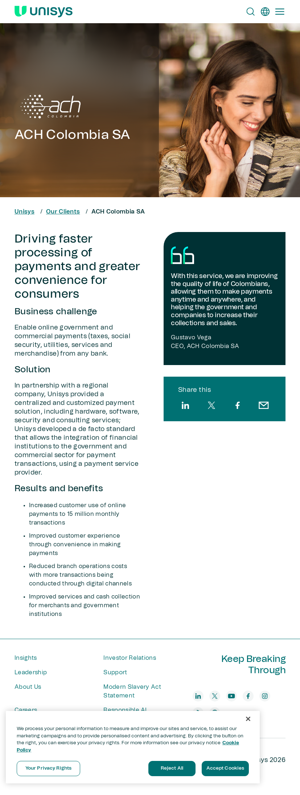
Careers (26, 710)
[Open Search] (250, 11)
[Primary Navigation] (279, 11)
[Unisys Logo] (44, 11)
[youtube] (231, 696)
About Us (28, 687)
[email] (263, 405)
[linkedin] (185, 405)
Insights (26, 658)
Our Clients (63, 212)
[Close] (248, 719)
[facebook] (237, 405)
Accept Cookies (225, 768)
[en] (265, 11)
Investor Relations (129, 658)
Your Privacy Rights (48, 768)
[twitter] (211, 405)
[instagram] (264, 696)
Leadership (31, 672)
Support (115, 672)
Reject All (172, 768)
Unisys (24, 212)
